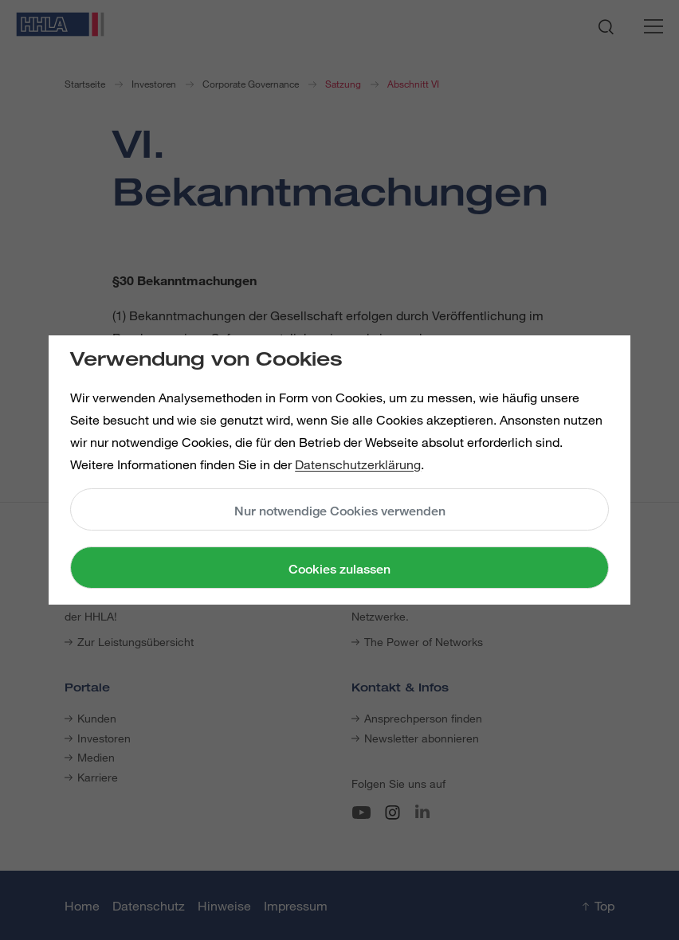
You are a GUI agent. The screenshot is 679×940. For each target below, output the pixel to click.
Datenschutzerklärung (358, 464)
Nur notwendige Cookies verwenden (339, 511)
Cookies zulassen (339, 569)
